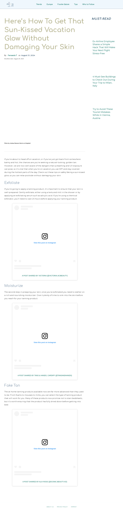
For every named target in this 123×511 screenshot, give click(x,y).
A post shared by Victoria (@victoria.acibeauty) (45, 276)
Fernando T (12, 55)
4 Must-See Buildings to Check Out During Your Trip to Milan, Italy (104, 81)
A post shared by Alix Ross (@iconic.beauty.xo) (45, 482)
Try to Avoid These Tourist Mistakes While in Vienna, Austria (103, 114)
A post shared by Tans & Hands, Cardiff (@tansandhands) (45, 375)
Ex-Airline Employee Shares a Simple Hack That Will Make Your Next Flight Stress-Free (104, 47)
